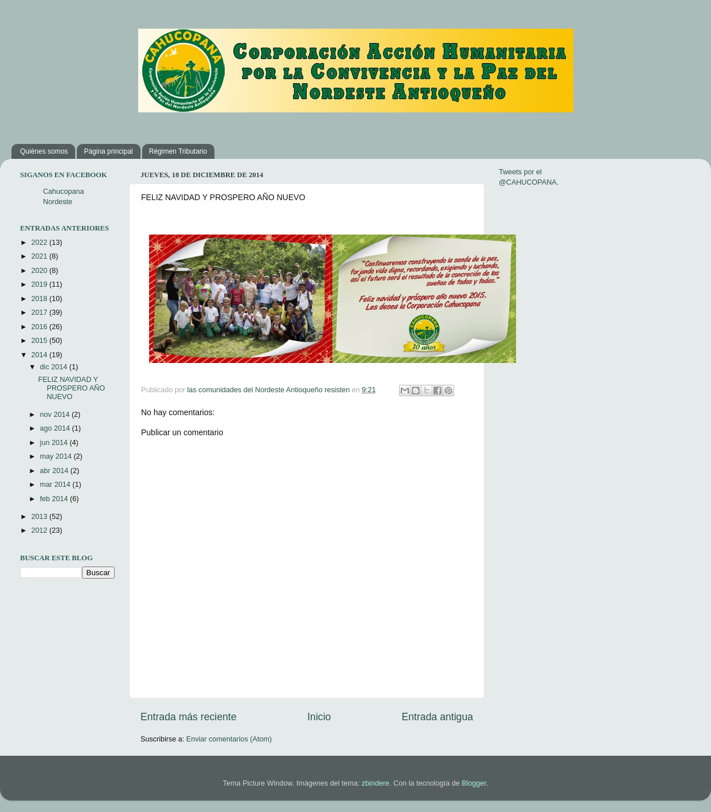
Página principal (108, 151)
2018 (40, 299)
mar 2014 (56, 485)
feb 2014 (55, 499)
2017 (40, 313)
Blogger (474, 783)
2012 (40, 530)
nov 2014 (56, 415)
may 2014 (57, 456)
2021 (40, 256)
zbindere (375, 783)
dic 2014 (54, 367)
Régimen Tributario (178, 151)
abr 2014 (55, 471)
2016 (40, 327)
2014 (40, 355)
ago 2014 (56, 428)
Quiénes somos (44, 151)
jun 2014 (55, 443)
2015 (40, 341)
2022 (40, 243)
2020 (40, 271)
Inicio (319, 717)
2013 (40, 517)
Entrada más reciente (188, 717)
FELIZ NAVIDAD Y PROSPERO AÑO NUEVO (71, 388)
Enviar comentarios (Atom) (229, 739)
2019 (40, 284)
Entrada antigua (437, 717)
